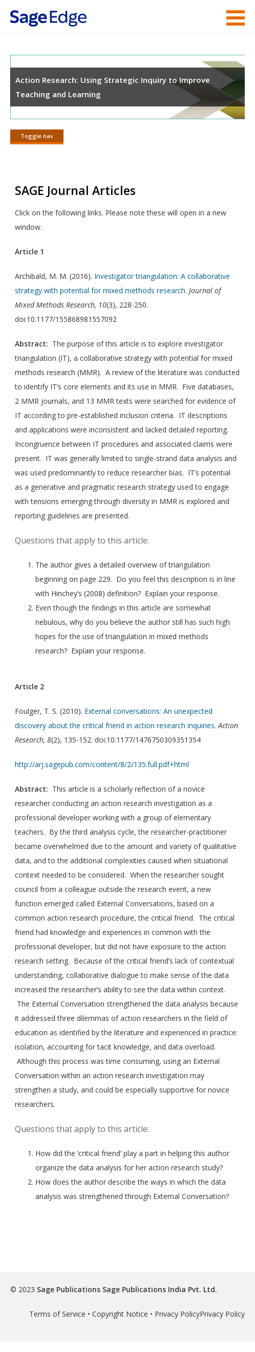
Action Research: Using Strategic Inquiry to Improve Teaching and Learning (112, 87)
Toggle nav (36, 136)
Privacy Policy (177, 1314)
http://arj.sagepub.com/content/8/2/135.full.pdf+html (102, 764)
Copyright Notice (120, 1314)
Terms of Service (57, 1314)
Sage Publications (68, 1289)
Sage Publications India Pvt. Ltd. (158, 1289)
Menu (235, 18)
